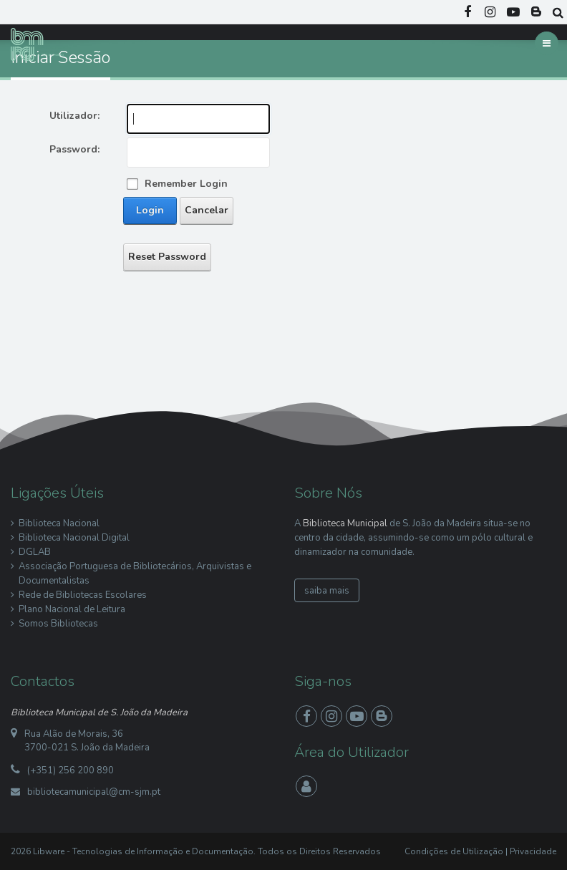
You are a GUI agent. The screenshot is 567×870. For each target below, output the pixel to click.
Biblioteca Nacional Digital (74, 537)
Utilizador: (74, 115)
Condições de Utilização (453, 851)
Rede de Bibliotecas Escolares (83, 595)
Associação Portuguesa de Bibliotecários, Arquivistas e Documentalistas (135, 573)
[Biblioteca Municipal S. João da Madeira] (41, 43)
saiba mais (326, 590)
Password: (74, 149)
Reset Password (167, 257)
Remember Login (186, 183)
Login (150, 210)
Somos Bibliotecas (58, 623)
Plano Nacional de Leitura (72, 609)
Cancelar (206, 210)
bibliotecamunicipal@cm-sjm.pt (93, 792)
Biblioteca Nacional (59, 523)
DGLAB (35, 552)
